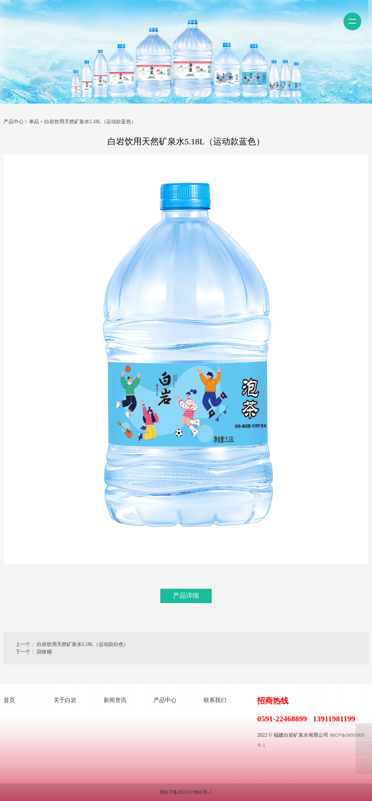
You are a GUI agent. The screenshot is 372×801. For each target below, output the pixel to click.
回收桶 (44, 652)
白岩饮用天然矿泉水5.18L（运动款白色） (83, 644)
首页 (9, 700)
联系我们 (214, 700)
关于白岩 (65, 700)
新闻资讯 (115, 700)
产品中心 (14, 121)
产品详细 (186, 595)
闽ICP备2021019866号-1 (186, 792)
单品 (34, 121)
